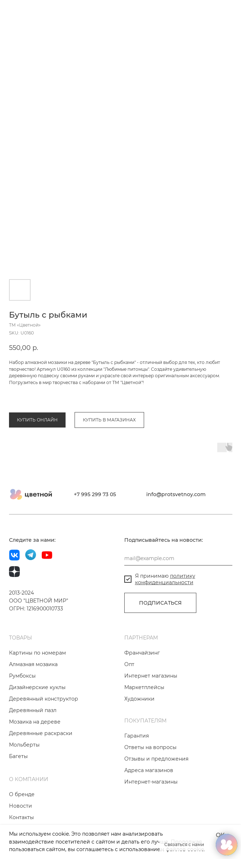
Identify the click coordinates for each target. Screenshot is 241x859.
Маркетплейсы (144, 699)
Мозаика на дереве (35, 734)
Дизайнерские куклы (37, 699)
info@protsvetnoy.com (176, 506)
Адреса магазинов (148, 782)
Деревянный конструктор (43, 711)
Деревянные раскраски (40, 745)
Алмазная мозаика (33, 676)
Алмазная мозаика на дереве (41, 409)
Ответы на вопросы (150, 759)
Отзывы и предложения (156, 771)
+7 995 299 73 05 (95, 506)
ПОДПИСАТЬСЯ (160, 615)
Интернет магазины (150, 688)
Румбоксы (22, 688)
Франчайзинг (142, 665)
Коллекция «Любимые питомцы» (115, 409)
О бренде (22, 806)
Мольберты (24, 757)
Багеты (18, 768)
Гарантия (136, 748)
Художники (139, 711)
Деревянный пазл (33, 722)
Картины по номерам (37, 665)
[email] (178, 570)
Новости (20, 818)
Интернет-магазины (151, 794)
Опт (129, 676)
